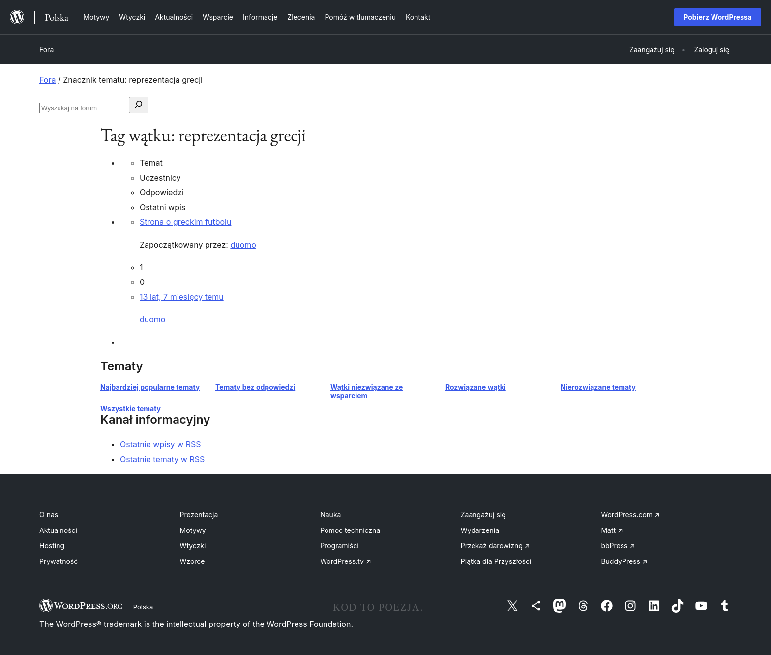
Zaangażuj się (483, 514)
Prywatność (58, 561)
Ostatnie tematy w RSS (162, 459)
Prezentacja (199, 514)
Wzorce (192, 561)
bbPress (618, 545)
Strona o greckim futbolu (185, 222)
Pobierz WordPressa (717, 17)
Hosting (51, 545)
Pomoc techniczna (350, 530)
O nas (48, 514)
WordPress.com (630, 514)
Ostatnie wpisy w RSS (160, 444)
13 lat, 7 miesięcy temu (182, 297)
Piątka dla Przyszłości (496, 561)
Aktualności (58, 530)
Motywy (193, 530)
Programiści (339, 545)
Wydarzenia (480, 530)
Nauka (330, 514)
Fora (46, 49)
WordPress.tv (345, 561)
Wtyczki (193, 545)
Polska (143, 607)
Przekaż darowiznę (495, 545)
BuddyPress (624, 561)
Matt (612, 530)
